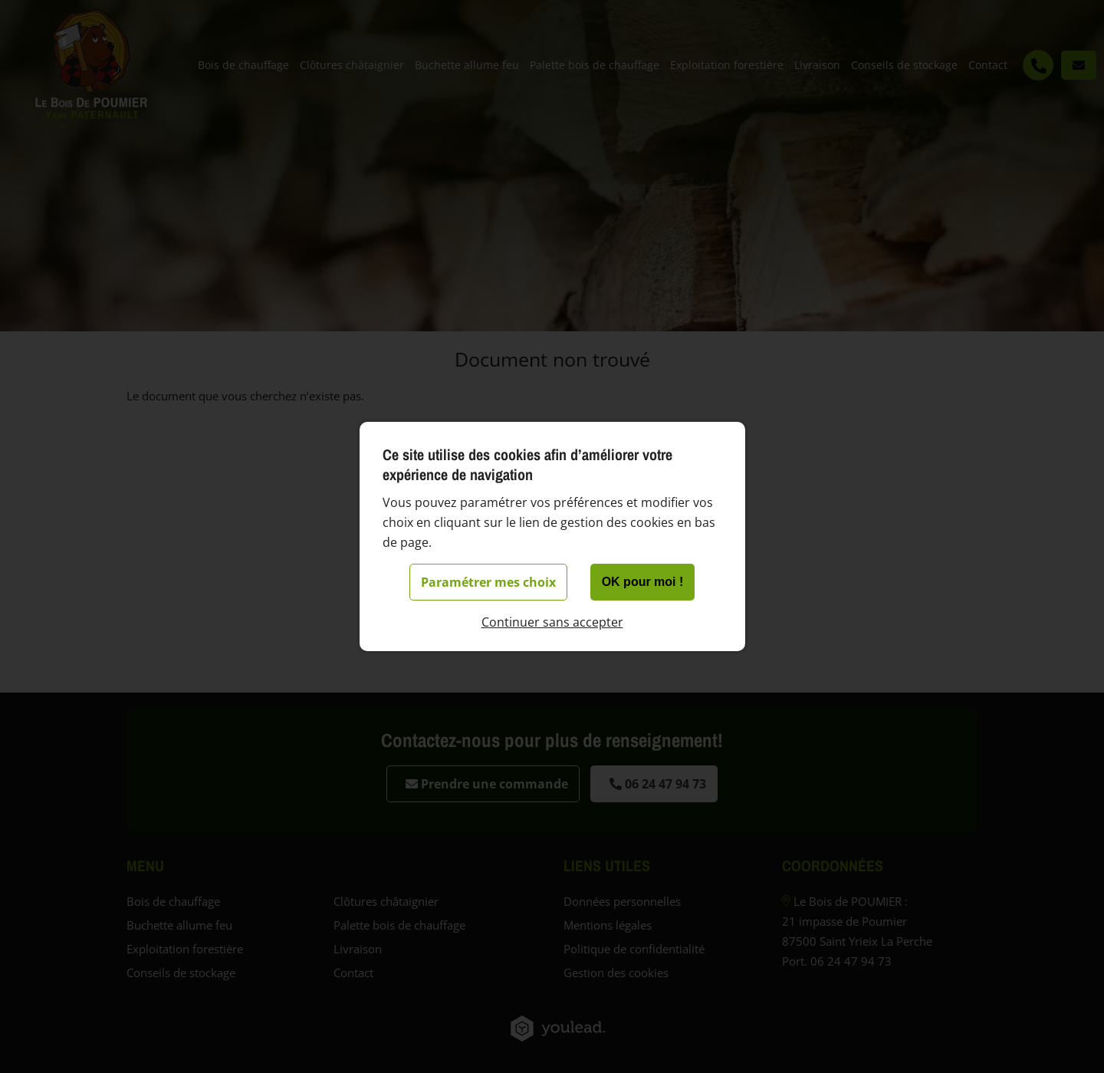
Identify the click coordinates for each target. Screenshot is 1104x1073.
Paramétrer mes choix (488, 582)
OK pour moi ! (643, 581)
